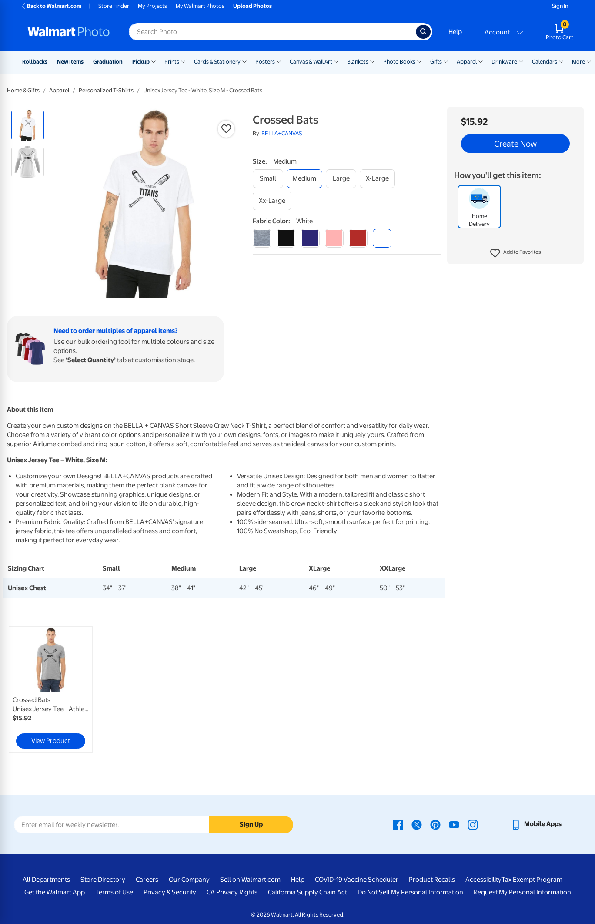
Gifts (436, 61)
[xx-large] (272, 201)
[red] (358, 238)
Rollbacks (34, 61)
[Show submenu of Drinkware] (521, 61)
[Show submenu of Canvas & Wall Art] (336, 61)
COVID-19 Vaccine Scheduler (356, 880)
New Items (70, 61)
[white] (382, 238)
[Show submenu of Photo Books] (419, 61)
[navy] (310, 238)
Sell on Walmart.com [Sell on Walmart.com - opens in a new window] (250, 880)
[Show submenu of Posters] (278, 61)
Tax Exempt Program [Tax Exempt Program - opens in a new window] (531, 880)
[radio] (27, 125)
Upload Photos (252, 6)
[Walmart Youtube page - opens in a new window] (454, 824)
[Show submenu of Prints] (183, 61)
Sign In (560, 6)
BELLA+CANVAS (281, 133)
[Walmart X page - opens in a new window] (416, 824)
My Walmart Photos (200, 6)
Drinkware (504, 61)
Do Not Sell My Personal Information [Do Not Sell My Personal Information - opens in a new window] (410, 892)
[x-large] (377, 178)
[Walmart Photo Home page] (68, 32)
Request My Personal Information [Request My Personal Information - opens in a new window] (522, 892)
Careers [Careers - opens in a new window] (147, 880)
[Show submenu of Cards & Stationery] (244, 61)
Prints (171, 61)
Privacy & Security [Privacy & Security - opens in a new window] (170, 892)
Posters (265, 61)
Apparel (467, 61)
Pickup (141, 61)
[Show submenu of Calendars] (561, 61)
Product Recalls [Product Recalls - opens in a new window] (432, 880)
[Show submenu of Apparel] (480, 61)
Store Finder (113, 6)
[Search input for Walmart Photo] (272, 31)
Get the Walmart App (54, 892)
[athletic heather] (262, 238)
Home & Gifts (23, 90)
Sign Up (251, 824)
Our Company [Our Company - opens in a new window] (189, 880)
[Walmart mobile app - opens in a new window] (536, 824)
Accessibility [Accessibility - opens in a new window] (483, 880)
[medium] (304, 178)
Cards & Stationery (217, 61)
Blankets (357, 61)
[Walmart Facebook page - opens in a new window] (398, 824)
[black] (286, 238)
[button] (515, 253)
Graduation (108, 61)
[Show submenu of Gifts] (445, 61)
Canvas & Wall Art (311, 61)
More (578, 61)
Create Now (515, 143)
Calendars (544, 61)
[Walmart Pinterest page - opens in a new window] (435, 824)
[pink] (334, 238)
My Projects (152, 6)
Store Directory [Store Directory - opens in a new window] (102, 880)
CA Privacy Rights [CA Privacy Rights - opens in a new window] (232, 892)
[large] (341, 178)
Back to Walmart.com (51, 6)
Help (455, 32)
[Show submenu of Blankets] (372, 61)
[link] (50, 689)
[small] (268, 178)
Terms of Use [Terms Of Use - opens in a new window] (114, 892)
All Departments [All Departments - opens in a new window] (46, 880)
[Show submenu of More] (589, 61)
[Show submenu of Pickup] (153, 61)
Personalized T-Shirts (106, 90)
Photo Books (399, 61)
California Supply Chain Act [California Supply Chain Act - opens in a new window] (307, 892)
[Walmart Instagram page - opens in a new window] (473, 824)
